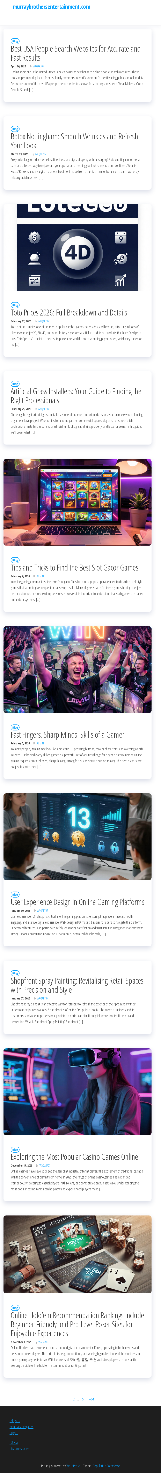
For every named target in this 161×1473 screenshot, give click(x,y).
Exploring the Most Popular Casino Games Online (74, 1156)
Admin (40, 576)
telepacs (15, 1420)
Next (91, 1399)
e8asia (14, 1442)
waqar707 (38, 66)
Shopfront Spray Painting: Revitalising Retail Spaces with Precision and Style (77, 985)
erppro (14, 1432)
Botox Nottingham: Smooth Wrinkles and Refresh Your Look (74, 141)
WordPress (73, 1465)
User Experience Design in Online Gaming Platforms (77, 901)
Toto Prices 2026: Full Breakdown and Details (69, 312)
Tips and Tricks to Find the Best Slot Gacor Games (74, 567)
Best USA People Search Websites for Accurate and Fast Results (76, 53)
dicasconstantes (19, 1448)
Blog (15, 41)
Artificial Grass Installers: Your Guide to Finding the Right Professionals (76, 395)
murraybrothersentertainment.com (51, 6)
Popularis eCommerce (106, 1465)
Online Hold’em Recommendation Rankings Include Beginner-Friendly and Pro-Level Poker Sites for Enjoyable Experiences (77, 1324)
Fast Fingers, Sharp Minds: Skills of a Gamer (67, 734)
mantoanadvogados (22, 1426)
